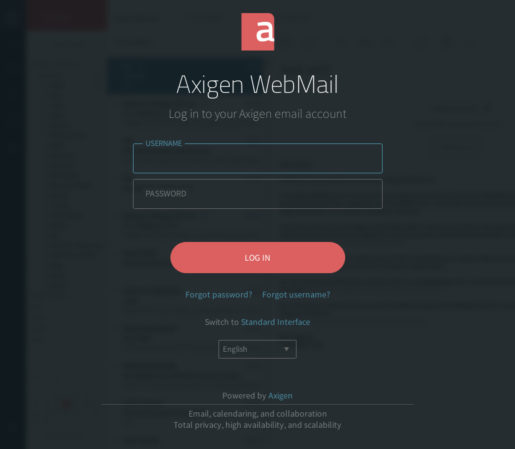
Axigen (280, 395)
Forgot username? (296, 294)
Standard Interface (275, 321)
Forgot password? (218, 294)
